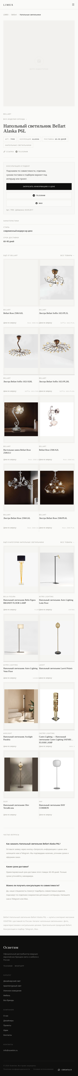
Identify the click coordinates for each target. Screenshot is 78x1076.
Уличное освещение (12, 990)
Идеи (5, 1030)
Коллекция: (29, 139)
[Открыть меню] (73, 4)
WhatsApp (19, 966)
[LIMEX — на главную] (8, 4)
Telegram (22, 151)
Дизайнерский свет (12, 981)
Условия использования (43, 1069)
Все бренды (8, 1000)
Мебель (6, 995)
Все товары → (68, 256)
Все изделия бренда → (15, 119)
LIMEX (5, 14)
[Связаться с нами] (65, 1070)
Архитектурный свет (12, 986)
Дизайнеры (8, 1020)
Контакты (7, 1035)
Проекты (7, 1025)
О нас (5, 1015)
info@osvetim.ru (10, 1050)
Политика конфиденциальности (16, 1069)
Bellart (14, 15)
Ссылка (8, 151)
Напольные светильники (18, 145)
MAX (39, 203)
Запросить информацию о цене (39, 186)
